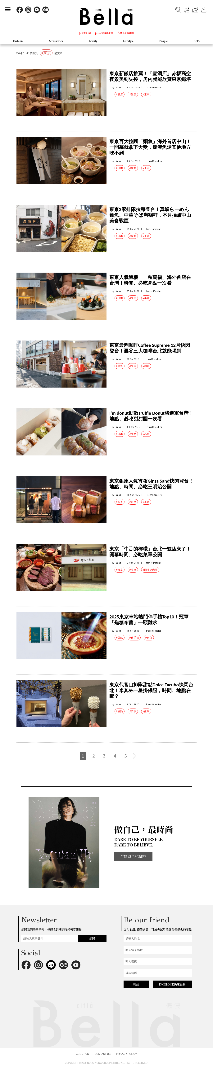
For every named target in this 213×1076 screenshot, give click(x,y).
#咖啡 (146, 366)
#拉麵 (132, 168)
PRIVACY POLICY (126, 1053)
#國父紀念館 (150, 569)
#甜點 (132, 434)
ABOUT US (82, 1053)
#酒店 (119, 94)
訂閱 (92, 938)
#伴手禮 (134, 637)
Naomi (119, 87)
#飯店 (132, 94)
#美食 (146, 298)
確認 (136, 984)
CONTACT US (103, 1053)
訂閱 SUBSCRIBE (133, 856)
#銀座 (132, 501)
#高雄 (146, 434)
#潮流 (119, 366)
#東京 (146, 94)
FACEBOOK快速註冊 (172, 984)
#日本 (119, 168)
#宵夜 (119, 501)
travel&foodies (154, 87)
